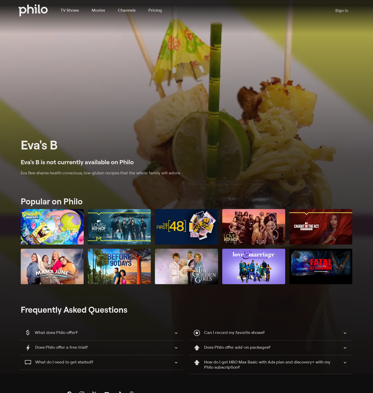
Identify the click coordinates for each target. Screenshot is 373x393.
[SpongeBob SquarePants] (52, 227)
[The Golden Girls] (186, 266)
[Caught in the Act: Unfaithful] (320, 227)
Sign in (341, 10)
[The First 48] (186, 227)
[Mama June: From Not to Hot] (52, 266)
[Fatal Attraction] (320, 266)
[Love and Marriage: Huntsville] (253, 266)
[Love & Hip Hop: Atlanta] (119, 227)
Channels (126, 10)
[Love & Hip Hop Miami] (253, 227)
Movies (98, 10)
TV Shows (70, 10)
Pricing (155, 10)
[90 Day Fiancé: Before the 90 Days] (119, 266)
